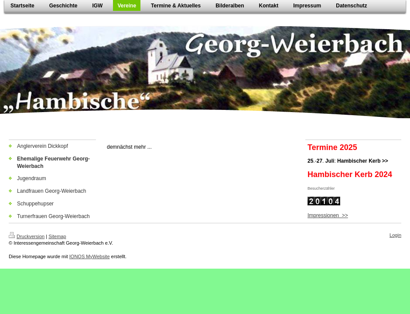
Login (395, 235)
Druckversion (26, 236)
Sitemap (57, 236)
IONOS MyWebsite (89, 256)
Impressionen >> (328, 215)
